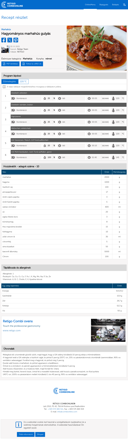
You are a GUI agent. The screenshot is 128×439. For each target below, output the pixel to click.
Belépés (115, 4)
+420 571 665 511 (55, 409)
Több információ (26, 434)
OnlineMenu (90, 4)
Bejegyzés (103, 4)
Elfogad (40, 434)
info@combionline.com (67, 412)
